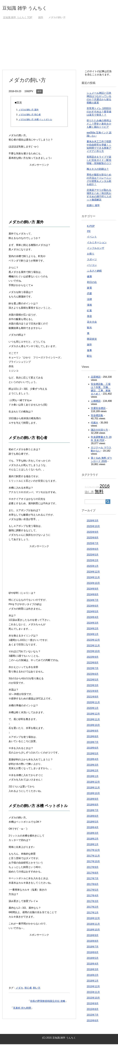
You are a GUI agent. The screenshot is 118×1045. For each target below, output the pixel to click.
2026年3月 (92, 521)
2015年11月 (93, 993)
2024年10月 (93, 584)
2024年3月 (92, 623)
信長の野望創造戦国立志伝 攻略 (47, 1001)
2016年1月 (92, 981)
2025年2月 (92, 561)
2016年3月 (92, 970)
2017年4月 (92, 896)
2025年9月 (92, 532)
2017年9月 (92, 868)
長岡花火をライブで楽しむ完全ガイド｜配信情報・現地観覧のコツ (99, 160)
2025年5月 (92, 555)
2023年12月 (93, 640)
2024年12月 (93, 572)
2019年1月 (92, 777)
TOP (17, 18)
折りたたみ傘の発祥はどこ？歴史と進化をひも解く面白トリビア (99, 124)
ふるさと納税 (94, 271)
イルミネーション (97, 243)
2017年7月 (92, 879)
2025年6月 (92, 549)
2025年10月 (93, 527)
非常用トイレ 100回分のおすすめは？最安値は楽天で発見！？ (99, 112)
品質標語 (96, 377)
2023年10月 (93, 652)
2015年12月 (93, 987)
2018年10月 (93, 794)
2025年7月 (92, 544)
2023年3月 (92, 686)
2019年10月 (93, 726)
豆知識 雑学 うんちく (29, 8)
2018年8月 (92, 805)
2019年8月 (92, 737)
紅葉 (89, 311)
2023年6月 (92, 674)
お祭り (90, 254)
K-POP (91, 227)
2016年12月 (93, 919)
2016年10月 (93, 930)
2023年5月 (92, 680)
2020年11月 (93, 703)
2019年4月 (92, 760)
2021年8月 (92, 697)
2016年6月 (92, 953)
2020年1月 (92, 709)
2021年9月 (92, 691)
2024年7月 (92, 601)
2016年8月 (92, 941)
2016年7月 (92, 947)
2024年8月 (92, 595)
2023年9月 (92, 657)
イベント (92, 237)
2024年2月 (92, 629)
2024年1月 (92, 635)
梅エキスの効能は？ (98, 169)
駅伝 (89, 356)
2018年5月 (92, 822)
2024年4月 (92, 618)
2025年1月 (92, 566)
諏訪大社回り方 (99, 430)
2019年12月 (93, 714)
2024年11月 (93, 578)
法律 (89, 300)
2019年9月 (92, 731)
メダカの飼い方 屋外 (29, 110)
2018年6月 (92, 816)
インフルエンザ (95, 249)
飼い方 (36, 988)
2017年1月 (92, 913)
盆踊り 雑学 (93, 206)
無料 (99, 492)
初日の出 (92, 283)
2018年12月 (93, 782)
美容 (89, 317)
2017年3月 (92, 902)
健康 (89, 277)
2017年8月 (92, 873)
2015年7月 (92, 1015)
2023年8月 (92, 663)
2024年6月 (92, 606)
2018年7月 (92, 811)
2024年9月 (92, 589)
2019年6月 (92, 748)
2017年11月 (93, 856)
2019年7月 (92, 743)
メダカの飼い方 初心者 (30, 115)
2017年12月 (93, 851)
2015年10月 (93, 998)
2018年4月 (92, 828)
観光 (89, 328)
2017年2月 (92, 907)
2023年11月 (93, 646)
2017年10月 (93, 862)
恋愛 (89, 294)
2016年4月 (92, 964)
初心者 (28, 988)
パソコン (92, 266)
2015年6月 (92, 1021)
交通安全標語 (98, 409)
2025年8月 (92, 538)
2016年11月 (93, 924)
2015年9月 (92, 1004)
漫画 (89, 305)
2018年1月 (92, 845)
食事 (89, 351)
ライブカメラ (90, 488)
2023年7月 (92, 669)
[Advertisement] (59, 47)
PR (88, 232)
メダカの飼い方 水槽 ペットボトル (35, 120)
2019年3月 (92, 765)
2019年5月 (92, 754)
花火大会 (92, 322)
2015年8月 (92, 1010)
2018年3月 (92, 833)
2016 (105, 486)
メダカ (19, 988)
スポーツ (92, 260)
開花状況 (92, 339)
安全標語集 (97, 416)
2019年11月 (93, 720)
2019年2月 (92, 771)
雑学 (39, 92)
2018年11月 (93, 788)
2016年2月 (92, 976)
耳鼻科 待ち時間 (22, 1008)
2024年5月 (92, 612)
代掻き (94, 423)
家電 (89, 288)
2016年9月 (92, 936)
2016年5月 (92, 958)
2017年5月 (92, 890)
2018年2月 (92, 839)
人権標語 (96, 401)
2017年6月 (92, 885)
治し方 (89, 492)
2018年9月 (92, 799)
